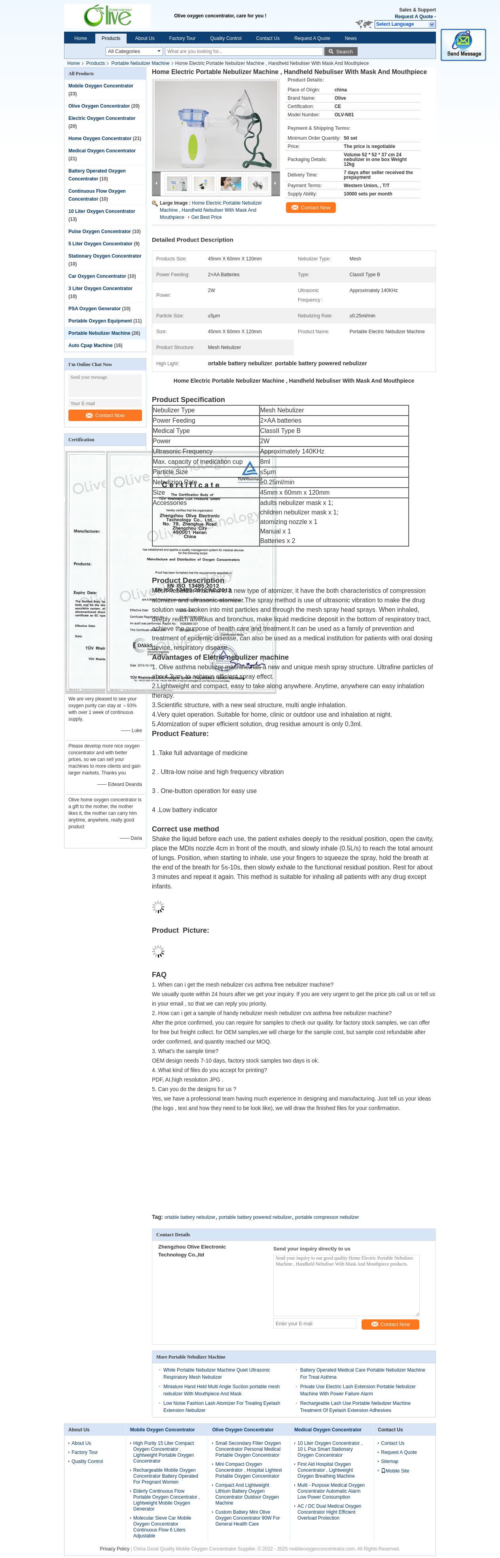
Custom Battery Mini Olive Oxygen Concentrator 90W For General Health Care (247, 1518)
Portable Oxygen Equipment (100, 321)
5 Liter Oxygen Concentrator (100, 244)
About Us (144, 38)
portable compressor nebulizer (327, 1217)
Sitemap (389, 1461)
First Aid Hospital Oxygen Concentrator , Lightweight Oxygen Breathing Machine (326, 1470)
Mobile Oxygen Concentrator (100, 86)
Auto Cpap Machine (90, 345)
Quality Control (225, 38)
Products (111, 38)
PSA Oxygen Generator (94, 308)
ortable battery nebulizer (190, 1217)
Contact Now (105, 415)
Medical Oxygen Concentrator (102, 151)
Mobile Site (395, 1471)
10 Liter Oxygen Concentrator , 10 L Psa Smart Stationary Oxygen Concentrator (329, 1449)
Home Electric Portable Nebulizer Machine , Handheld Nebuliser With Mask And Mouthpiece (211, 210)
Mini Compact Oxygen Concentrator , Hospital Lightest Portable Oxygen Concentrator (248, 1470)
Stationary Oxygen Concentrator (105, 256)
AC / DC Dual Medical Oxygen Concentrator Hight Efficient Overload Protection (329, 1512)
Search (344, 52)
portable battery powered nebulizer (255, 1217)
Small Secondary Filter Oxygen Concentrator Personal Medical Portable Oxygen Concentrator (247, 1449)
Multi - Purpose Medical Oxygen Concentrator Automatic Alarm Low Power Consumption (331, 1491)
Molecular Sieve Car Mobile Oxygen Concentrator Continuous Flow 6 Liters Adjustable (162, 1527)
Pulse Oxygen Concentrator (99, 231)
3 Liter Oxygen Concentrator (100, 288)
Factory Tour (182, 38)
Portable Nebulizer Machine (140, 63)
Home (80, 38)
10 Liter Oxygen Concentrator (101, 211)
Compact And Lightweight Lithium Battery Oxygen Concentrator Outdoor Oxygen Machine (247, 1494)
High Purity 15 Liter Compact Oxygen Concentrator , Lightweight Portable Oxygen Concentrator (163, 1452)
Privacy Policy (114, 1549)
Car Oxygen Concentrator (97, 276)
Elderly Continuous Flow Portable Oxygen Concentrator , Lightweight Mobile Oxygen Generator (166, 1500)
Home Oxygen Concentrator (99, 138)
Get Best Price (206, 217)
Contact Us (268, 38)
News (351, 38)
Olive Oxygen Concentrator (99, 106)
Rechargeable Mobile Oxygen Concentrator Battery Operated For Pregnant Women (165, 1476)
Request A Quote (414, 16)
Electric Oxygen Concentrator (101, 118)
